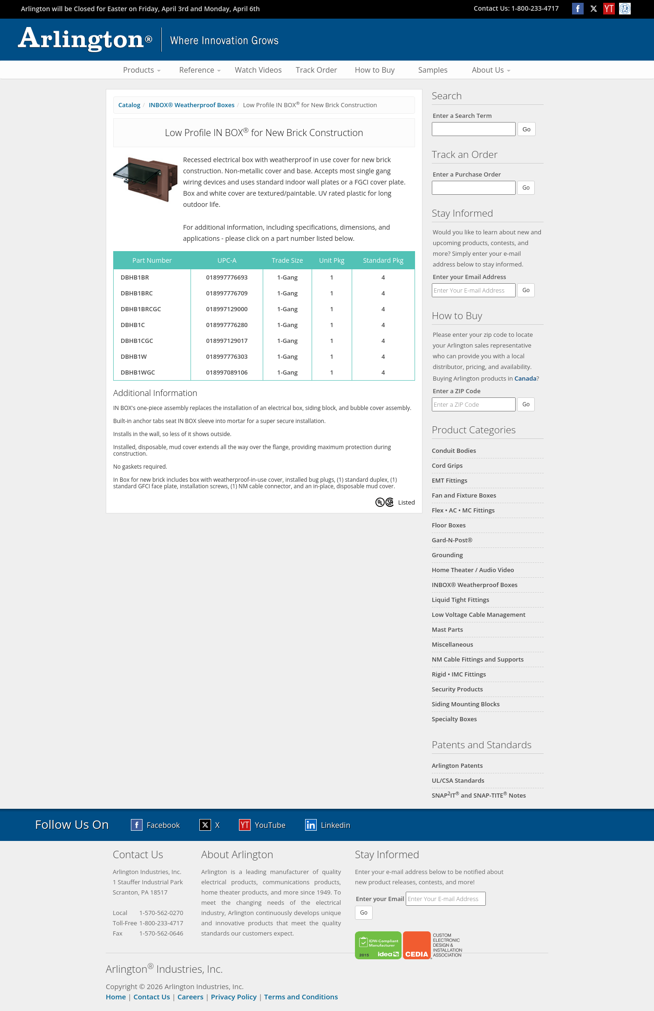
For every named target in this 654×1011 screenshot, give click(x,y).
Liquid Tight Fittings (460, 599)
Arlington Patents (457, 765)
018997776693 (227, 277)
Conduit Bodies (454, 450)
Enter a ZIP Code (457, 391)
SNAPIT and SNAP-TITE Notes (479, 795)
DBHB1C (133, 325)
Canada (526, 378)
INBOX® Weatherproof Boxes (475, 585)
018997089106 (227, 372)
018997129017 (227, 340)
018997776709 (227, 293)
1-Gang (287, 277)
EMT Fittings (449, 480)
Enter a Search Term (462, 115)
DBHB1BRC (137, 293)
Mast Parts (447, 629)
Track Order (316, 70)
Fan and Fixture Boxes (464, 495)
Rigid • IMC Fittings (459, 674)
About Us (491, 70)
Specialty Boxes (454, 719)
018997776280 (227, 325)
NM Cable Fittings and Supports (478, 659)
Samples (433, 70)
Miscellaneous (452, 644)
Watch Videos (258, 70)
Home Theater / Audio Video (473, 570)
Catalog (129, 105)
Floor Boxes (449, 525)
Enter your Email (380, 899)
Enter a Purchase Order (467, 174)
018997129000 (227, 309)
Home (116, 996)
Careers (190, 996)
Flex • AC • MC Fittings (463, 510)
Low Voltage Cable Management (478, 614)
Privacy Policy (234, 996)
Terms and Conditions (301, 996)
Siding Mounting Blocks (466, 704)
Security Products (457, 689)
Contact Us (151, 996)
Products (142, 70)
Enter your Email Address (469, 277)
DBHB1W (134, 356)
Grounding (447, 555)
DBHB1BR (135, 277)
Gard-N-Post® (452, 540)
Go (526, 290)
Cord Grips (447, 465)
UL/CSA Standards (458, 780)
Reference (200, 70)
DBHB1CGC (137, 340)
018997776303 (227, 356)
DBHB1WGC (138, 372)
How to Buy (375, 70)
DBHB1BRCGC (141, 309)
